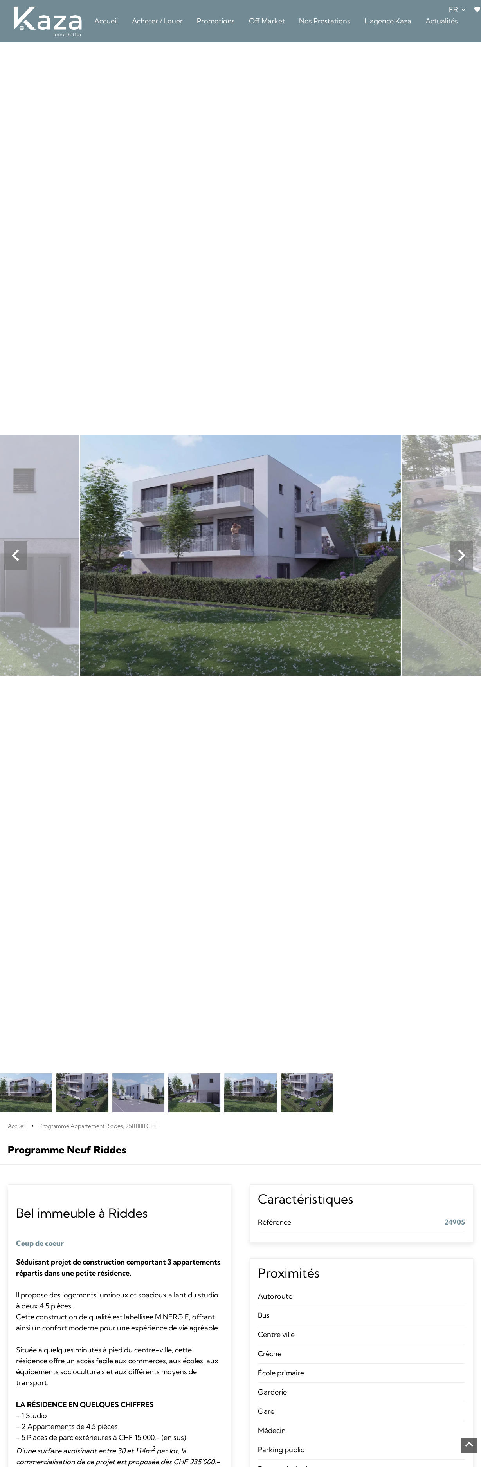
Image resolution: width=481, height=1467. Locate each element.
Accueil (17, 1126)
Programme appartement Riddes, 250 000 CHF (98, 1126)
